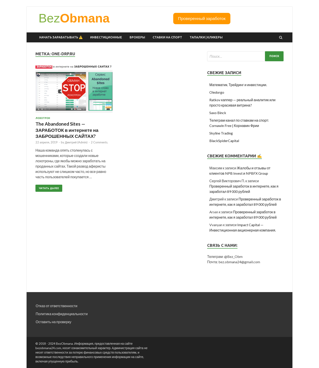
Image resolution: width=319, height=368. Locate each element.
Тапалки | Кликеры (206, 37)
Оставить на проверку (53, 322)
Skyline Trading (221, 133)
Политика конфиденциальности (62, 314)
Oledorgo (216, 92)
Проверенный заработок (202, 18)
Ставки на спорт (167, 37)
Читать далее (49, 188)
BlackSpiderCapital (224, 140)
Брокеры (137, 37)
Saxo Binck (217, 113)
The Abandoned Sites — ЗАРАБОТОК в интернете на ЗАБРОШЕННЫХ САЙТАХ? (66, 130)
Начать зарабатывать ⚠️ (61, 37)
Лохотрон (42, 118)
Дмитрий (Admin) (76, 142)
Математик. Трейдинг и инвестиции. (238, 85)
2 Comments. (99, 142)
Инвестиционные (106, 37)
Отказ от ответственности (56, 306)
